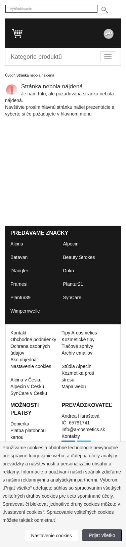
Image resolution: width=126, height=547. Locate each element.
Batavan (19, 257)
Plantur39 (20, 297)
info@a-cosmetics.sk (83, 429)
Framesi (19, 284)
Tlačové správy (77, 346)
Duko (68, 270)
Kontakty (70, 436)
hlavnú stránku (58, 107)
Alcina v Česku (26, 379)
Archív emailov (76, 353)
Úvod (9, 75)
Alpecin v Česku (27, 386)
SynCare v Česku (28, 393)
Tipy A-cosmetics (79, 332)
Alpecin (71, 243)
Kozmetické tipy (77, 339)
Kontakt (18, 332)
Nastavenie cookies (30, 366)
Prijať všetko (102, 535)
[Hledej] (104, 10)
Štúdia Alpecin (76, 366)
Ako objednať (24, 359)
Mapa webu (73, 386)
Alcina (16, 243)
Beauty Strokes (79, 257)
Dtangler (19, 270)
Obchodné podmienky (33, 339)
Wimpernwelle (25, 311)
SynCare (72, 297)
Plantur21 (73, 284)
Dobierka (19, 423)
